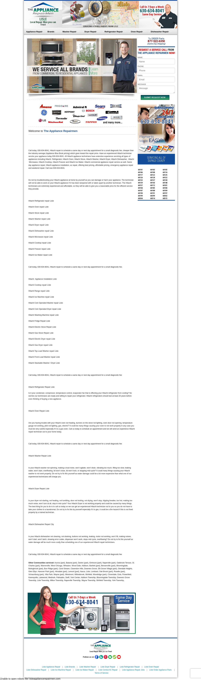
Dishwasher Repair (160, 31)
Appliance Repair (34, 31)
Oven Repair (137, 31)
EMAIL (140, 75)
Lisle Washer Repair (87, 667)
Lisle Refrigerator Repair (130, 667)
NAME (140, 57)
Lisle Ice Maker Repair (85, 670)
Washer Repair (70, 31)
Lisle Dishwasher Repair (36, 670)
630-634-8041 (152, 10)
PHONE (141, 66)
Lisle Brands (70, 667)
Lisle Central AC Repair (108, 670)
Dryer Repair (90, 31)
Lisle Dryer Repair (108, 667)
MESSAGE (142, 84)
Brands (51, 31)
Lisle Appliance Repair (51, 667)
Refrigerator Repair (114, 31)
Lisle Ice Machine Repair (61, 670)
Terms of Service (101, 673)
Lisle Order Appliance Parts (160, 670)
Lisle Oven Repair (151, 667)
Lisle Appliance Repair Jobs (133, 670)
